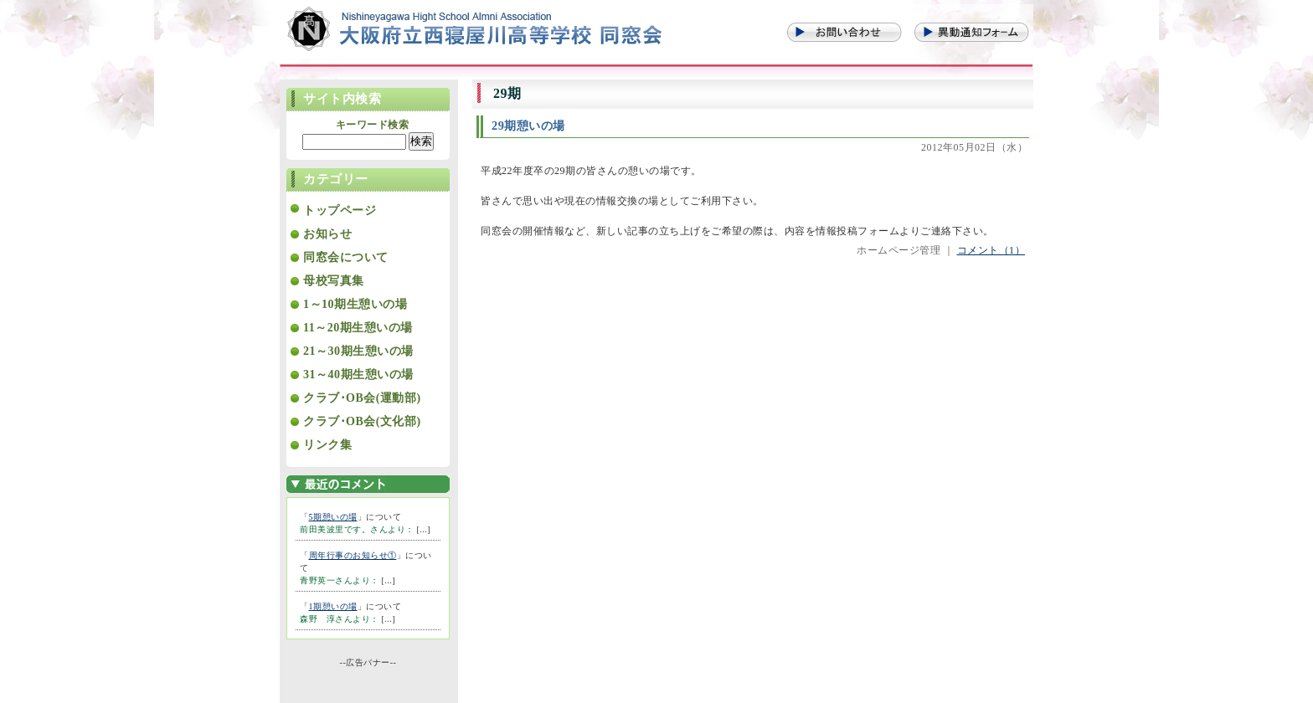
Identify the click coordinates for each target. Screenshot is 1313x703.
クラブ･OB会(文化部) (362, 421)
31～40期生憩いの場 (358, 374)
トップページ (339, 210)
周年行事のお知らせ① (353, 555)
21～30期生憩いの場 (358, 351)
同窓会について (346, 257)
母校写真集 (333, 281)
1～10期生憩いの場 (355, 304)
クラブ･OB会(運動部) (362, 398)
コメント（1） (991, 250)
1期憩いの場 (333, 606)
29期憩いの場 (528, 125)
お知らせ (327, 234)
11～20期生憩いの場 (358, 327)
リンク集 (327, 445)
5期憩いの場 (333, 516)
